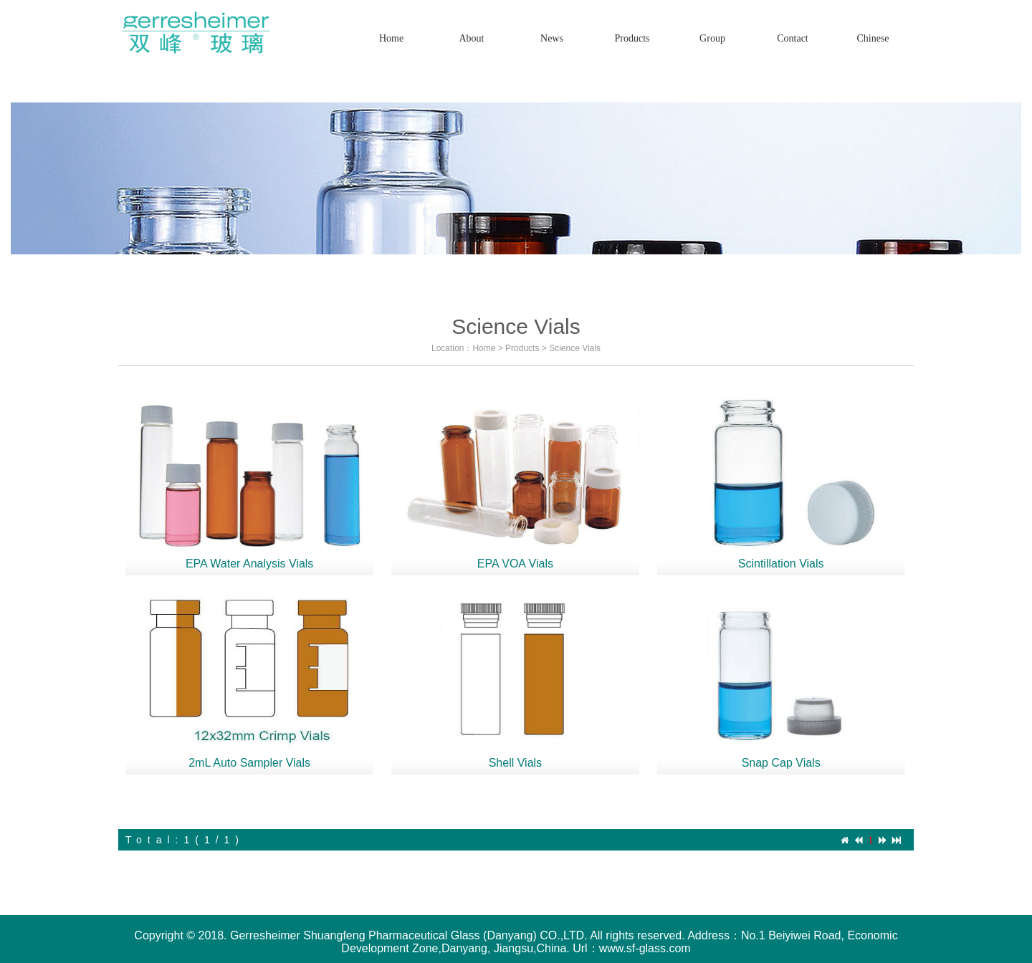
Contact (792, 38)
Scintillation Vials (781, 563)
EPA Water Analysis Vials (249, 563)
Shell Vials (515, 763)
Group (712, 38)
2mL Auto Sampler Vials (249, 763)
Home (391, 38)
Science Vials (575, 348)
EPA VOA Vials (515, 563)
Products (522, 348)
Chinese (872, 38)
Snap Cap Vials (781, 763)
